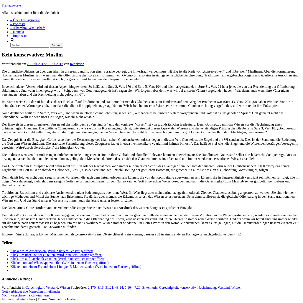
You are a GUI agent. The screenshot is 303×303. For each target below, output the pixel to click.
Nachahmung (206, 287)
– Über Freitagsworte (25, 20)
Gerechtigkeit (34, 287)
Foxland (72, 299)
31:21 (109, 287)
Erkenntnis (149, 287)
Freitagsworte (11, 5)
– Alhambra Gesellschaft (27, 28)
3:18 (100, 287)
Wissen (65, 287)
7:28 (137, 287)
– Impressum (19, 36)
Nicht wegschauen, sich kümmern (25, 295)
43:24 (119, 287)
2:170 (92, 287)
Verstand (52, 287)
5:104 (128, 287)
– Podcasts (17, 24)
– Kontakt (17, 32)
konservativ (188, 287)
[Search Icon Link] (12, 41)
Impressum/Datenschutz (18, 299)
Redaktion (77, 64)
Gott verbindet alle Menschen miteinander (31, 291)
